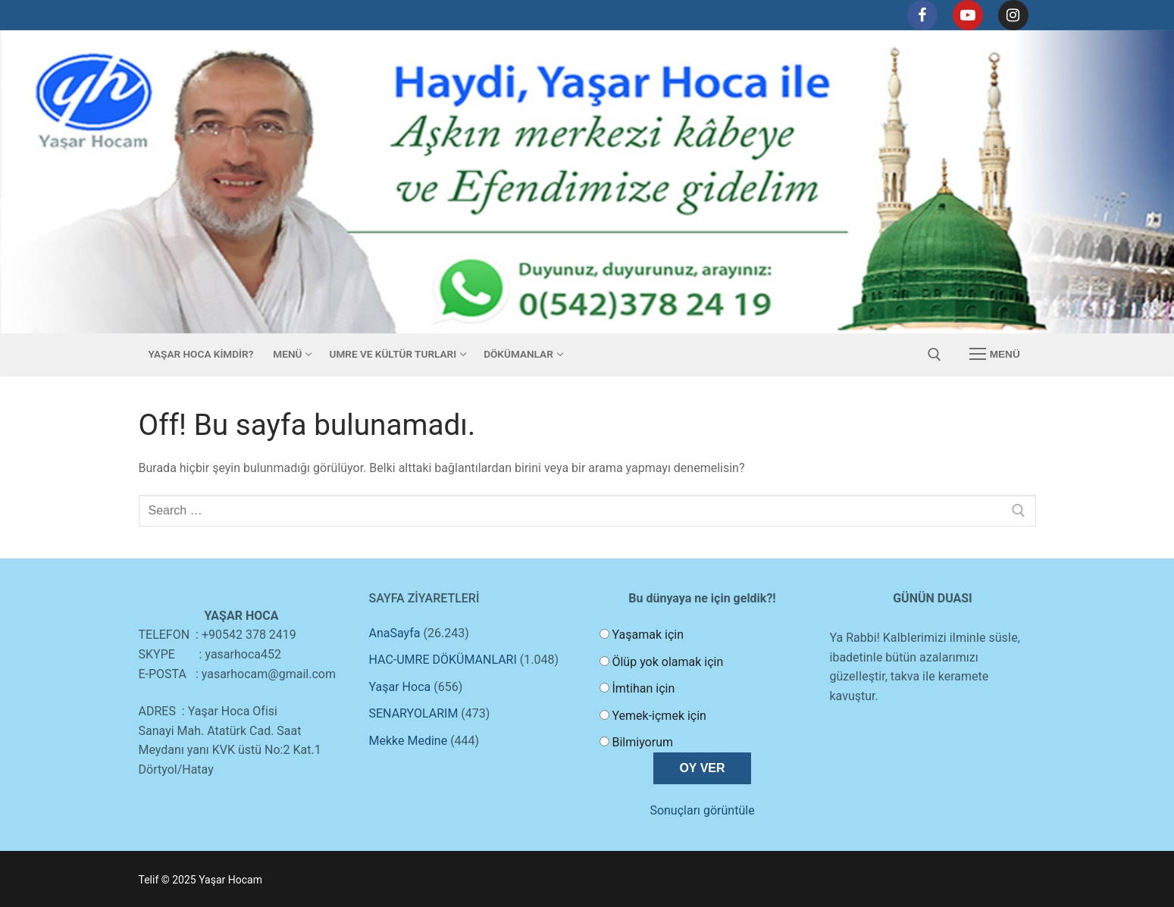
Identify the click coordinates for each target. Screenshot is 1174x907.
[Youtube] (968, 15)
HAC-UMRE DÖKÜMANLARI (443, 659)
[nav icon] (994, 355)
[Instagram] (1013, 15)
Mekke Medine (408, 740)
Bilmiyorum (642, 742)
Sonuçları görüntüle (702, 810)
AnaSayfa (395, 633)
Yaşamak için (648, 634)
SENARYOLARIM (414, 713)
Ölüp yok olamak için (667, 662)
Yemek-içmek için (659, 715)
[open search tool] (934, 354)
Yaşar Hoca (400, 687)
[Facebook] (922, 15)
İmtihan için (643, 688)
